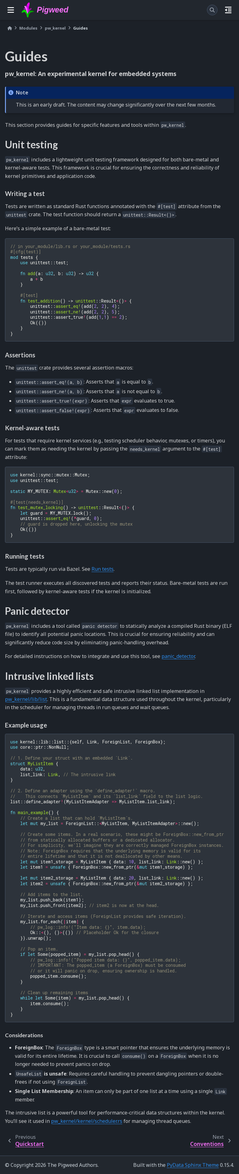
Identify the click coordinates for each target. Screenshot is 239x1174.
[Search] (212, 10)
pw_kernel (55, 28)
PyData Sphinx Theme (193, 1165)
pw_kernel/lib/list (26, 699)
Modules (28, 28)
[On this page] (228, 10)
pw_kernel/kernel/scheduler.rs (86, 1121)
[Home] (9, 28)
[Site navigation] (10, 10)
